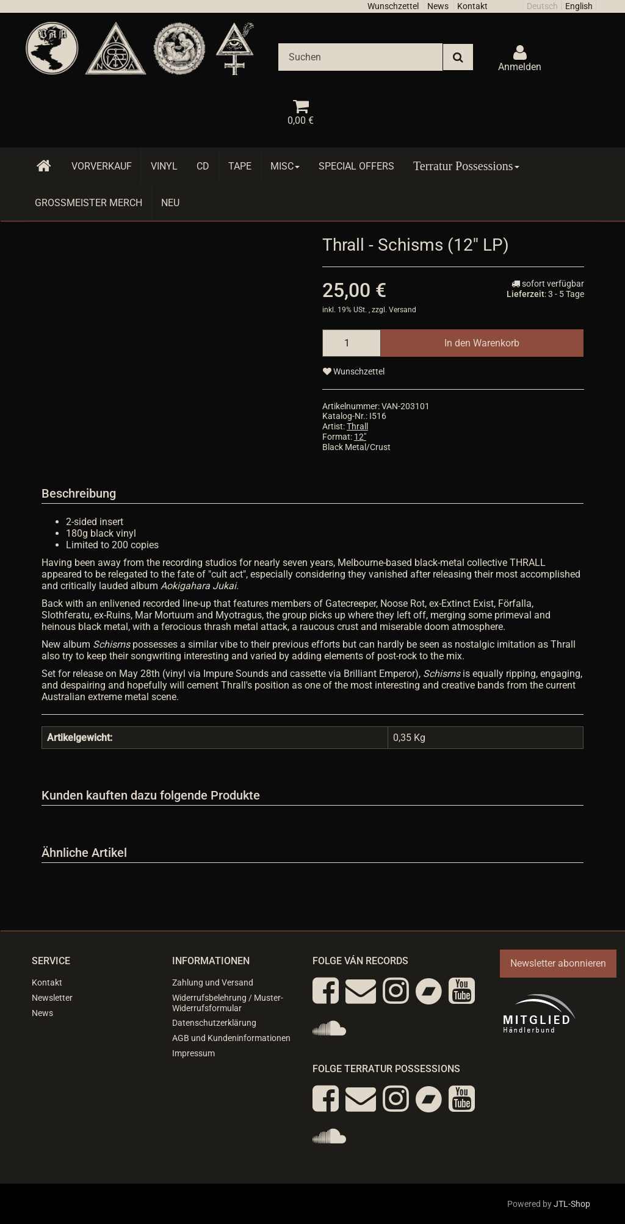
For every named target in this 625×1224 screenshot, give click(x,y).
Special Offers (356, 166)
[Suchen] (360, 57)
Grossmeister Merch (88, 203)
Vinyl (164, 166)
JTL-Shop (572, 1204)
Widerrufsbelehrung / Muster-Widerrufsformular (227, 1003)
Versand (402, 310)
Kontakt (472, 6)
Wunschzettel (393, 6)
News (438, 6)
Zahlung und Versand (212, 982)
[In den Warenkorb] (481, 343)
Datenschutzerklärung (214, 1023)
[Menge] (351, 343)
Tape (239, 166)
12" (360, 437)
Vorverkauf (101, 166)
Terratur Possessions (466, 166)
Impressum (193, 1053)
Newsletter (52, 998)
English (579, 6)
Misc (285, 166)
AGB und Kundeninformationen (231, 1038)
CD (203, 166)
